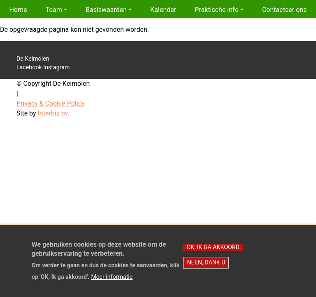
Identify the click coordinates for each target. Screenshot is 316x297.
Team (54, 10)
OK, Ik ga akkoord (212, 251)
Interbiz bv (53, 113)
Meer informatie (111, 281)
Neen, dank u (206, 266)
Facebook (29, 67)
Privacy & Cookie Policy (50, 103)
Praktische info (216, 10)
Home (18, 10)
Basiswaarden (106, 10)
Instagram (56, 67)
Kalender (163, 10)
